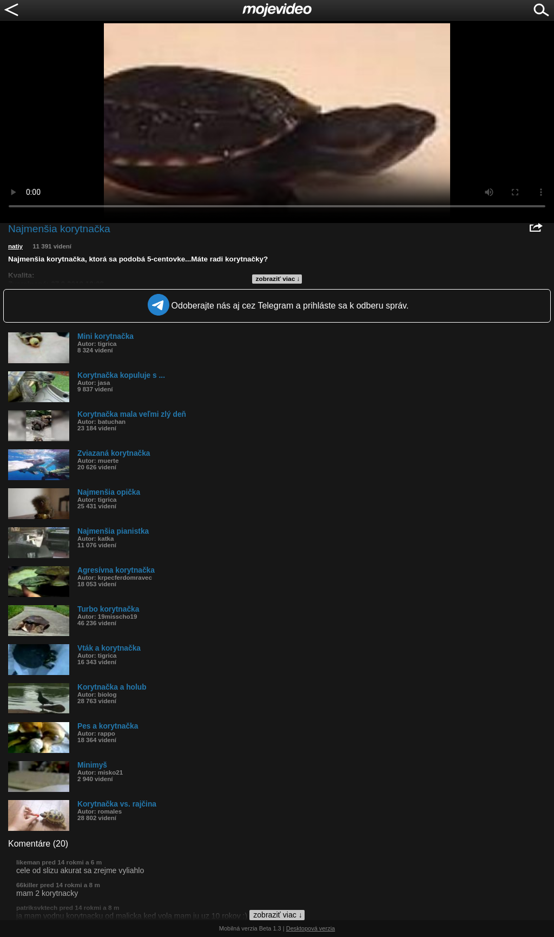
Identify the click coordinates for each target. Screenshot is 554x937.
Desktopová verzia (310, 928)
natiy (15, 246)
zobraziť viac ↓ (278, 279)
